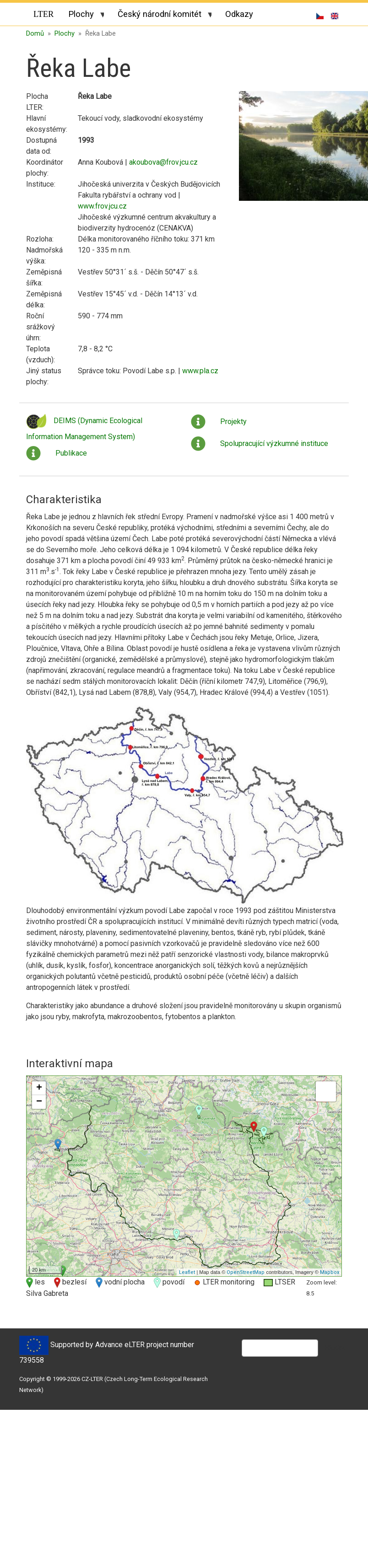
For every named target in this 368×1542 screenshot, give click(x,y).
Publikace (71, 450)
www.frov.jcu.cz (102, 204)
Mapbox (329, 1270)
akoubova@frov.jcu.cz (163, 160)
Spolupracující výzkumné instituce (274, 441)
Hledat (334, 1346)
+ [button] (39, 1086)
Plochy (82, 15)
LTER (43, 14)
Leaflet (187, 1270)
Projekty (233, 419)
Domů (35, 31)
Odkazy (239, 14)
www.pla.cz (200, 369)
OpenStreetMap (246, 1270)
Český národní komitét (160, 15)
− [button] (39, 1100)
